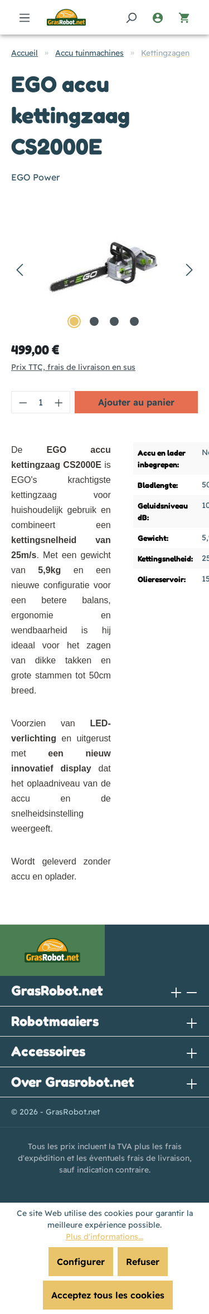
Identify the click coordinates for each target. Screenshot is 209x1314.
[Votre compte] (157, 17)
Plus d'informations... (104, 1237)
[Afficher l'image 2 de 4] (94, 321)
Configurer (81, 1261)
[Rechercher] (131, 17)
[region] (104, 268)
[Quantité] (41, 402)
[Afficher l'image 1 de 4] (74, 321)
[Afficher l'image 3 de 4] (114, 321)
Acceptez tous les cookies (107, 1295)
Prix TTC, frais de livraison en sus (73, 367)
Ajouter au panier (136, 402)
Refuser (142, 1261)
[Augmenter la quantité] (59, 402)
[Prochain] (189, 269)
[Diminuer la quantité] (23, 402)
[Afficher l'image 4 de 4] (134, 321)
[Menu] (24, 17)
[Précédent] (19, 269)
